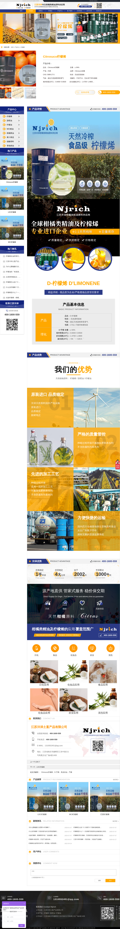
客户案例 (69, 11)
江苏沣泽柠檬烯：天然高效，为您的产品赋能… (88, 839)
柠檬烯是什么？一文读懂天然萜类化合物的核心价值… (12, 293)
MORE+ (116, 780)
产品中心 (60, 11)
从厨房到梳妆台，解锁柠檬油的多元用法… (11, 277)
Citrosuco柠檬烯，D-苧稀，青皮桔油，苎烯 (56, 772)
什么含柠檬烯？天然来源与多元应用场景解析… (11, 287)
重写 (99, 880)
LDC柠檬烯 (12, 212)
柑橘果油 (10, 133)
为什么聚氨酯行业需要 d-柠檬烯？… (11, 267)
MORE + (116, 821)
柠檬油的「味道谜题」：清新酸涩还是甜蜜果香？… (12, 272)
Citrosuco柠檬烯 (12, 182)
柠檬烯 (31, 11)
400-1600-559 (106, 92)
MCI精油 (10, 129)
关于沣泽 (89, 11)
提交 (110, 880)
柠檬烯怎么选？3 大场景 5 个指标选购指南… (12, 282)
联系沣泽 (99, 11)
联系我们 (96, 0)
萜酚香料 (10, 142)
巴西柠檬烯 (104, 814)
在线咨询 (82, 92)
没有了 (37, 762)
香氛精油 (10, 146)
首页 (21, 11)
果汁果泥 (10, 137)
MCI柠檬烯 (12, 242)
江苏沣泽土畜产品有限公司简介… (11, 261)
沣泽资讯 (79, 11)
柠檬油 (50, 11)
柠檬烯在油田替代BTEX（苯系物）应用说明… (11, 256)
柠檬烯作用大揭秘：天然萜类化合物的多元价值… (89, 835)
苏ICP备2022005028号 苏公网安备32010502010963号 (78, 928)
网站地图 (91, 0)
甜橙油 (40, 11)
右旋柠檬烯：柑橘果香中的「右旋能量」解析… (11, 298)
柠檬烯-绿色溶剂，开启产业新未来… (40, 839)
